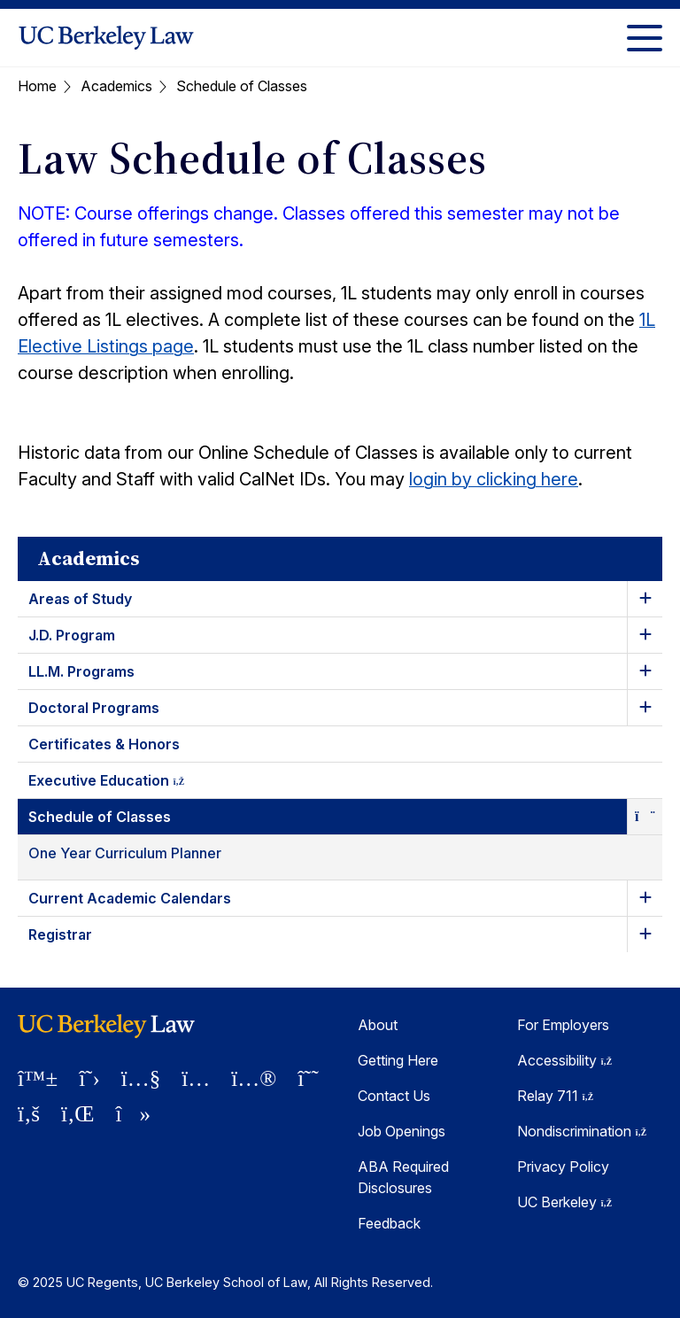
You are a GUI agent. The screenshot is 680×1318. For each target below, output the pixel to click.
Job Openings (401, 1131)
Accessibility (564, 1060)
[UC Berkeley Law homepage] (106, 37)
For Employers (563, 1025)
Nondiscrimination (581, 1131)
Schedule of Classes (99, 817)
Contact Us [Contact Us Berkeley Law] (394, 1096)
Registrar (60, 934)
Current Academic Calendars (129, 898)
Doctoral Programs (93, 708)
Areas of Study (80, 599)
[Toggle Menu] (644, 38)
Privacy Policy (563, 1166)
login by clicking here (493, 479)
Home (37, 86)
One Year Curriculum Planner (124, 853)
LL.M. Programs (81, 671)
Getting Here (398, 1060)
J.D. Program (71, 635)
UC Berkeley (564, 1202)
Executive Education (122, 783)
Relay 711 (555, 1096)
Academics (116, 86)
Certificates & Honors (104, 744)
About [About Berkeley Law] (378, 1025)
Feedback (389, 1223)
